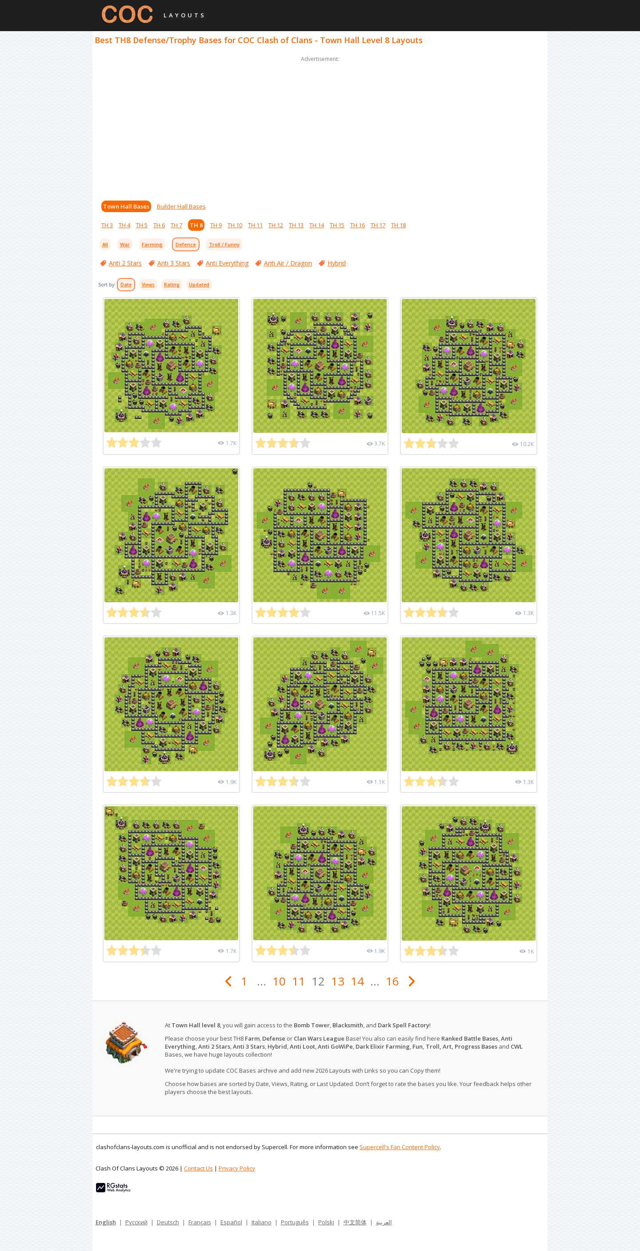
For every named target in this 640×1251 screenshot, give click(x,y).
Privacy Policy (237, 1168)
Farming (152, 244)
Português (295, 1222)
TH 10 (235, 225)
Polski (326, 1222)
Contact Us (198, 1168)
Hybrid (337, 263)
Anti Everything (227, 263)
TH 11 (255, 225)
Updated (199, 285)
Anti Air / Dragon (288, 263)
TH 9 (216, 225)
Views (148, 285)
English (106, 1222)
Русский (136, 1222)
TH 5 (142, 225)
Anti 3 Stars (173, 263)
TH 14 (316, 225)
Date (126, 285)
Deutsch (168, 1222)
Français (199, 1222)
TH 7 (176, 225)
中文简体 (355, 1222)
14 (357, 981)
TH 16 (357, 225)
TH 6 (159, 225)
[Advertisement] (320, 126)
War (125, 244)
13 (337, 981)
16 (392, 981)
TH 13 (296, 225)
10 (279, 981)
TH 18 (398, 225)
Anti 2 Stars (125, 263)
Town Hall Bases (126, 206)
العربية (384, 1222)
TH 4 (124, 225)
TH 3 (107, 225)
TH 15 (337, 225)
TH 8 (196, 225)
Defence (186, 244)
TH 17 (378, 225)
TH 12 (275, 225)
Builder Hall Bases (181, 206)
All (105, 244)
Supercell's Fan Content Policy (400, 1147)
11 (298, 981)
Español (231, 1222)
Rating (172, 285)
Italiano (262, 1222)
